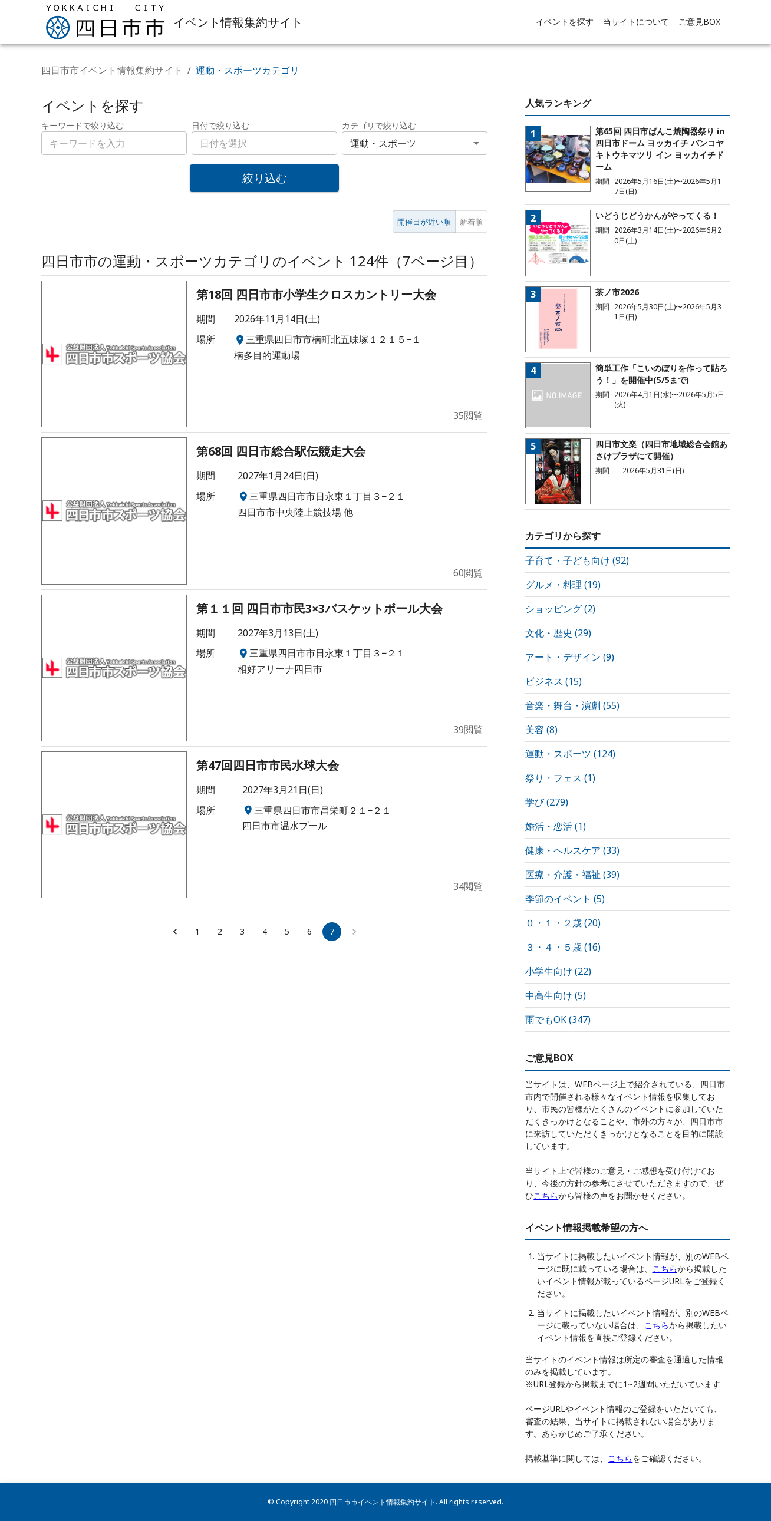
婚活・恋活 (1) (555, 826)
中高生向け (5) (555, 995)
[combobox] (264, 143)
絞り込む (264, 178)
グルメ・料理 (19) (563, 584)
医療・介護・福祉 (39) (572, 874)
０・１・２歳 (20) (563, 922)
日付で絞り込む (220, 125)
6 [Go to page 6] (309, 931)
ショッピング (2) (560, 608)
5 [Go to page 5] (287, 931)
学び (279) (546, 802)
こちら (545, 1195)
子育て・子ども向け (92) (577, 560)
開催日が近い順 (424, 221)
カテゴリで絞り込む (379, 125)
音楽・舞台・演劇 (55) (572, 705)
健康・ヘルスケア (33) (572, 850)
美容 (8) (541, 729)
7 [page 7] (332, 931)
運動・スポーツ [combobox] (383, 143)
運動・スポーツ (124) (570, 753)
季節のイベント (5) (565, 898)
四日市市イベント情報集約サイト (112, 70)
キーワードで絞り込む (82, 125)
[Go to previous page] (175, 931)
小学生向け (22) (558, 971)
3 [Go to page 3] (242, 931)
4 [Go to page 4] (264, 931)
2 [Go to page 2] (220, 931)
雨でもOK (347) (558, 1019)
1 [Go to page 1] (197, 931)
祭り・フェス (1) (560, 777)
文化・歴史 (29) (558, 632)
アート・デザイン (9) (569, 657)
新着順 (471, 221)
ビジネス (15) (553, 681)
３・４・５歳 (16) (563, 947)
